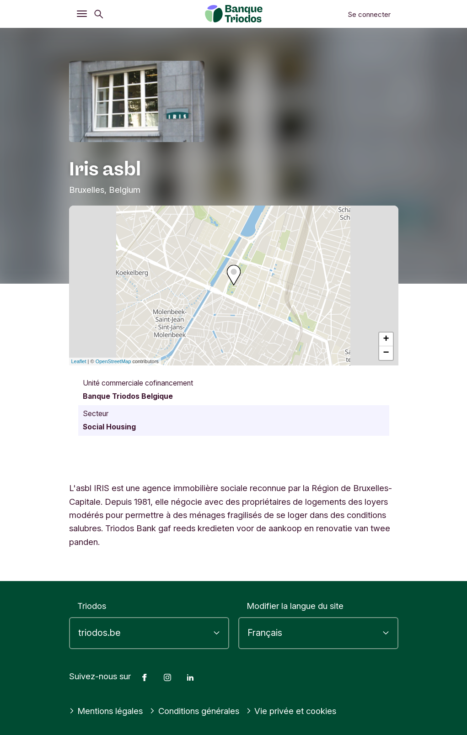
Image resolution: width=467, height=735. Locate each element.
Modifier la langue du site (295, 606)
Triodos (91, 606)
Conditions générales (194, 711)
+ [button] (386, 339)
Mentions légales (106, 711)
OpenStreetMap (113, 361)
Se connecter (369, 14)
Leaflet (78, 361)
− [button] (386, 353)
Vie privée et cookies (291, 711)
